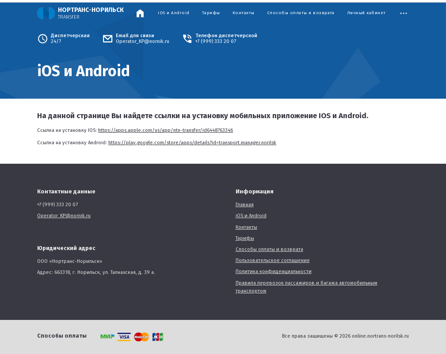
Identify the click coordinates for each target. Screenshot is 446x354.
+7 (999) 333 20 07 (215, 41)
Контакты (244, 13)
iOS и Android (173, 13)
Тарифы (211, 13)
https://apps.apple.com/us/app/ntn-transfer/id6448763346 (165, 130)
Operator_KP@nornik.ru (142, 41)
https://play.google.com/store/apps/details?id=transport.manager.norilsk (192, 143)
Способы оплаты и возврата (301, 13)
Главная (245, 205)
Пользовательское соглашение (273, 260)
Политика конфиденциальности (274, 271)
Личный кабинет (366, 13)
